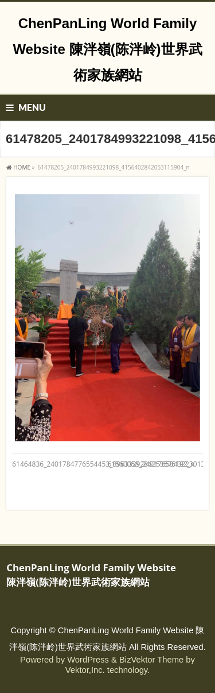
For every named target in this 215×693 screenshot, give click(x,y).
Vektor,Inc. (85, 670)
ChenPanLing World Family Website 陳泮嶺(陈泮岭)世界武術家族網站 (107, 49)
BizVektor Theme (151, 659)
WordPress (88, 659)
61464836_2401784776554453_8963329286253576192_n (103, 464)
